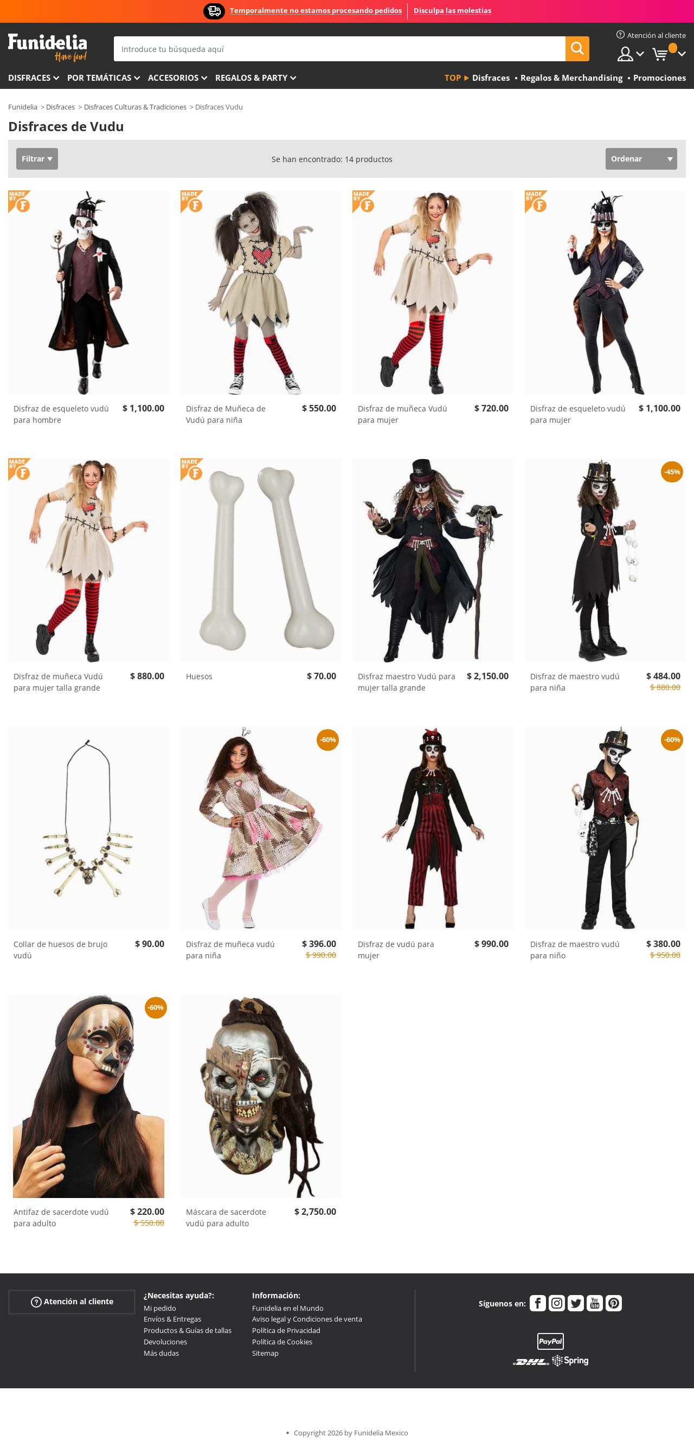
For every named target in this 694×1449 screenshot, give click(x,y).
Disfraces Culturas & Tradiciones (135, 107)
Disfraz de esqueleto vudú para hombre (61, 414)
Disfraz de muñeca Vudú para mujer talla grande (58, 682)
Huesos (199, 676)
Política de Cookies (282, 1342)
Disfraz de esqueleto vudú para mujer (578, 414)
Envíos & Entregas (172, 1319)
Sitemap (265, 1353)
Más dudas (161, 1353)
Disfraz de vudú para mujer (396, 950)
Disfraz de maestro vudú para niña (575, 682)
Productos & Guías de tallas (188, 1330)
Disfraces (29, 77)
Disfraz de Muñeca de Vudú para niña (226, 414)
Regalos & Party (251, 77)
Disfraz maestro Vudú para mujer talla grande (406, 682)
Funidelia (22, 107)
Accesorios (173, 77)
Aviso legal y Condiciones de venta (307, 1319)
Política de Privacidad (286, 1330)
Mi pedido (160, 1308)
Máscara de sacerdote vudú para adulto (226, 1217)
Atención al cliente (72, 1301)
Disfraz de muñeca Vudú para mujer (402, 414)
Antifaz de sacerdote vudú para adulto (61, 1217)
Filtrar (33, 158)
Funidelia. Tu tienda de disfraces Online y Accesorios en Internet (47, 48)
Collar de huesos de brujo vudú (60, 950)
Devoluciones (165, 1342)
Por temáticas (99, 77)
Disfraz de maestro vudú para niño (575, 950)
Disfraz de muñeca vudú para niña (230, 950)
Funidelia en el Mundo (288, 1308)
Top (453, 77)
